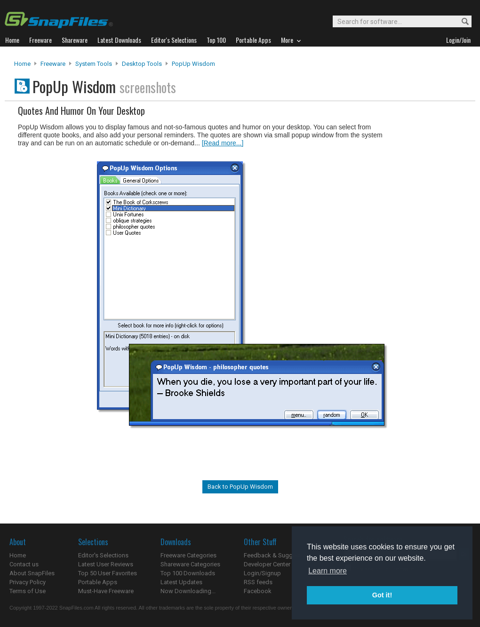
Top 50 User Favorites (107, 573)
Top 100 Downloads (187, 573)
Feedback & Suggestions (278, 555)
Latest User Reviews (105, 564)
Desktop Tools (142, 63)
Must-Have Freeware (106, 591)
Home (22, 63)
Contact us (24, 564)
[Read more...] (223, 143)
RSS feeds (258, 582)
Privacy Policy (27, 582)
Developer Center (267, 564)
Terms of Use (27, 591)
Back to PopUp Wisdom (240, 486)
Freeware (52, 63)
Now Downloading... (188, 591)
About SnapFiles (32, 573)
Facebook (258, 591)
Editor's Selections (103, 555)
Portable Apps (97, 582)
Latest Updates (181, 582)
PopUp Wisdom (193, 63)
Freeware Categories (188, 555)
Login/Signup (262, 573)
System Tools (93, 63)
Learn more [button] (327, 571)
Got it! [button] (382, 595)
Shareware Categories (190, 564)
